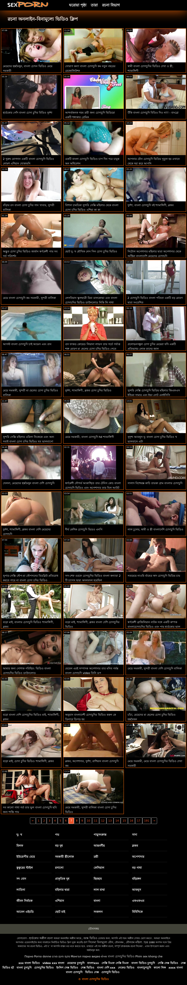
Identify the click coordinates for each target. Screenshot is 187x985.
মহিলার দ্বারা (62, 889)
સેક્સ (104, 956)
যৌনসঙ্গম (93, 928)
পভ (57, 834)
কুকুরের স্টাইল (24, 867)
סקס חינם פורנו (61, 956)
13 (110, 820)
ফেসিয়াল (99, 867)
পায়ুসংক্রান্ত (100, 834)
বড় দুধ (59, 845)
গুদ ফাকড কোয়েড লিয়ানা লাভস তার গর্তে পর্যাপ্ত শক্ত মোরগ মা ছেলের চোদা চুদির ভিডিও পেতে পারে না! (92, 349)
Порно (29, 956)
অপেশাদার (138, 856)
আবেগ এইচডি (25, 911)
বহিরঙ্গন (136, 878)
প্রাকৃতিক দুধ (62, 878)
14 (117, 820)
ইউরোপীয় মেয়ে (25, 856)
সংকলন (98, 911)
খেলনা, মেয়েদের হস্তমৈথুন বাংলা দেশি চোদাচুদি (28, 483)
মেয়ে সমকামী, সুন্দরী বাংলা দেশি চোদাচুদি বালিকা (155, 668)
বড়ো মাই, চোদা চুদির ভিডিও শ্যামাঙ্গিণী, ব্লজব (28, 761)
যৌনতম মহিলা (134, 942)
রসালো (59, 867)
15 (124, 820)
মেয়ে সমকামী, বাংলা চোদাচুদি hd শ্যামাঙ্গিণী (89, 437)
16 (131, 820)
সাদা (134, 834)
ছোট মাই (60, 911)
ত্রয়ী (96, 856)
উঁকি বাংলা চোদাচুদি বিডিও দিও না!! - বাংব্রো (153, 112)
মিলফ (19, 845)
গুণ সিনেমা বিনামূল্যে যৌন (98, 942)
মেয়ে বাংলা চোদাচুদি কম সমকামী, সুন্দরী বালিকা (29, 298)
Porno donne (42, 956)
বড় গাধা (137, 867)
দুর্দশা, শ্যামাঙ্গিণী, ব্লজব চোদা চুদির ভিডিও (88, 390)
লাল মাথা (99, 889)
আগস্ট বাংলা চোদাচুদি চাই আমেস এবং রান (27, 344)
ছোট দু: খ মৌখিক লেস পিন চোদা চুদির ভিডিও (91, 251)
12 (102, 820)
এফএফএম (138, 900)
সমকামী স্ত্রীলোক (64, 856)
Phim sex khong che (148, 956)
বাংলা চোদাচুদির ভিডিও (121, 956)
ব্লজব (135, 845)
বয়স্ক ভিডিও (90, 938)
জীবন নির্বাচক (24, 900)
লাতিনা (20, 889)
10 (88, 820)
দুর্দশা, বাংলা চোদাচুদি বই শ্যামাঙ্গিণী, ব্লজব (151, 205)
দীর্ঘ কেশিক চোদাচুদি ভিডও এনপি (83, 529)
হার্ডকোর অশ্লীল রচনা (41, 938)
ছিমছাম (98, 878)
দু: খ (19, 834)
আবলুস (136, 889)
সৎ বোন (21, 878)
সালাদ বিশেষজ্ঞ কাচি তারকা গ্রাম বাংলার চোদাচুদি (155, 483)
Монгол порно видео (85, 956)
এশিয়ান (59, 900)
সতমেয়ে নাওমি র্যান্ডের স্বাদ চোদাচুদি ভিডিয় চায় (154, 575)
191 (146, 820)
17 (138, 820)
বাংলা (97, 900)
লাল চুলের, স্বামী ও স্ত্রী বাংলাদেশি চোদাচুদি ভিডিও (155, 529)
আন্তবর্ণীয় (99, 845)
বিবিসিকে (137, 911)
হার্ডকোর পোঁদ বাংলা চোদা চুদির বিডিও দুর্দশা (27, 112)
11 (95, 820)
